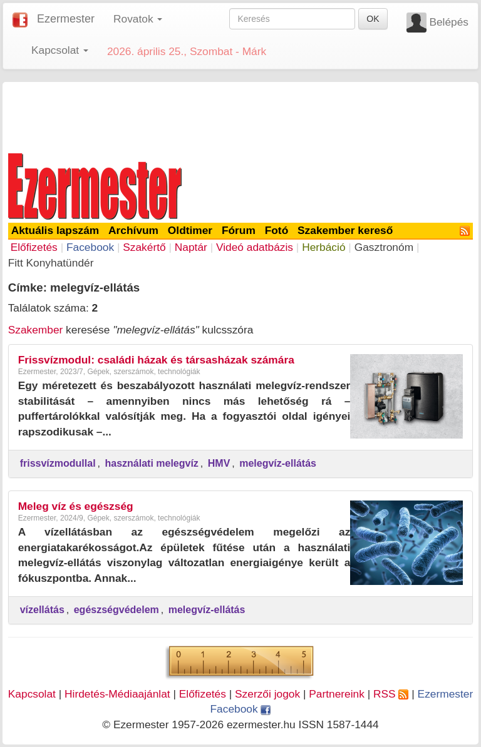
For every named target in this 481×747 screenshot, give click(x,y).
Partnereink (337, 694)
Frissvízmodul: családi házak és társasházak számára (156, 359)
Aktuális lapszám (55, 230)
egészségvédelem (116, 609)
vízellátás (42, 609)
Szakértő (144, 247)
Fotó (277, 230)
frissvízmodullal (58, 463)
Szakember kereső (345, 230)
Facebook (90, 247)
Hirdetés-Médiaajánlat (117, 694)
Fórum (239, 230)
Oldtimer (190, 230)
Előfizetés (34, 247)
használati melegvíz (151, 463)
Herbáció (323, 247)
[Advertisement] (240, 115)
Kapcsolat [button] (59, 50)
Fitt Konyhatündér (51, 263)
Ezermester (66, 19)
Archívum (133, 230)
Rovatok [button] (137, 19)
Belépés (448, 22)
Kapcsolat (32, 694)
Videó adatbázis (254, 247)
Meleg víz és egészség (75, 506)
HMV (219, 463)
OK (372, 19)
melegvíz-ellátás (277, 463)
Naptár (191, 247)
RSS (390, 694)
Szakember (35, 329)
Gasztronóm (383, 247)
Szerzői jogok (267, 694)
